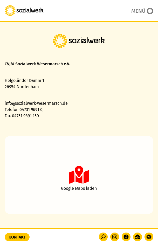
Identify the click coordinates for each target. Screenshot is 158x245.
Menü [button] (138, 11)
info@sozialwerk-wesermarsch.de (36, 103)
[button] (103, 237)
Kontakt (17, 237)
